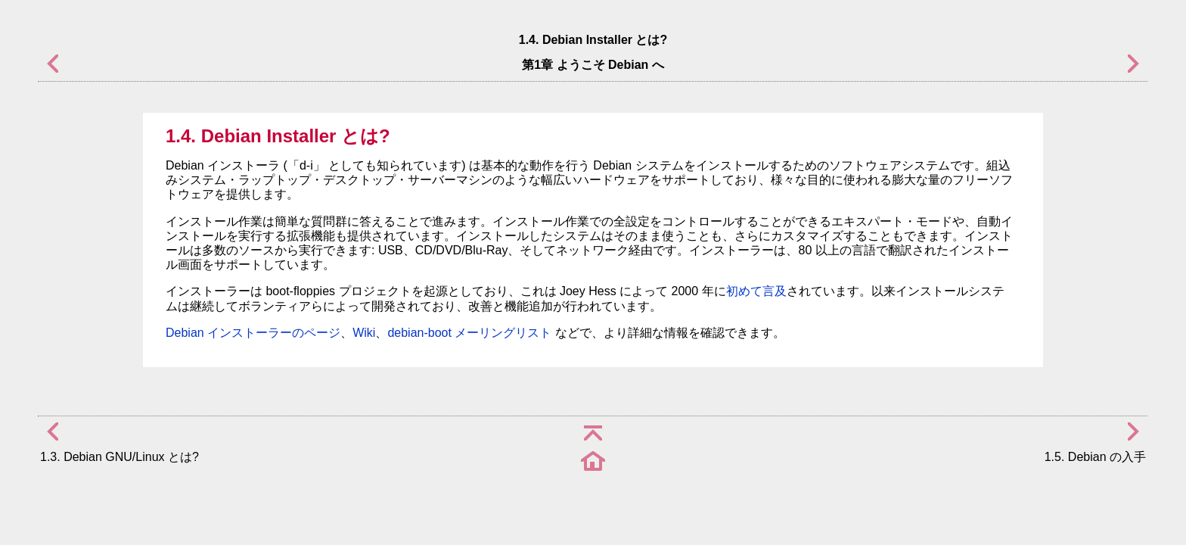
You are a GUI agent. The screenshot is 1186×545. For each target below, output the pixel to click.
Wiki (363, 332)
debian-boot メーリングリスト (469, 332)
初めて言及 (756, 291)
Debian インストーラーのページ (253, 332)
